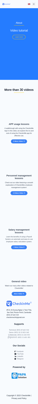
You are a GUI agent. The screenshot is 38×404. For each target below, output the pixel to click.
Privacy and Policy (19, 398)
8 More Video (19, 141)
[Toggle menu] (29, 4)
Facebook (18, 351)
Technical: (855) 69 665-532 (19, 330)
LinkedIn (19, 356)
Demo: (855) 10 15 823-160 (19, 332)
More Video (19, 293)
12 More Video (19, 193)
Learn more (19, 37)
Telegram (19, 359)
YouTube (19, 354)
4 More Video (19, 247)
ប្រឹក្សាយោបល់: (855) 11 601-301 (19, 337)
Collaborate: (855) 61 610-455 (19, 335)
